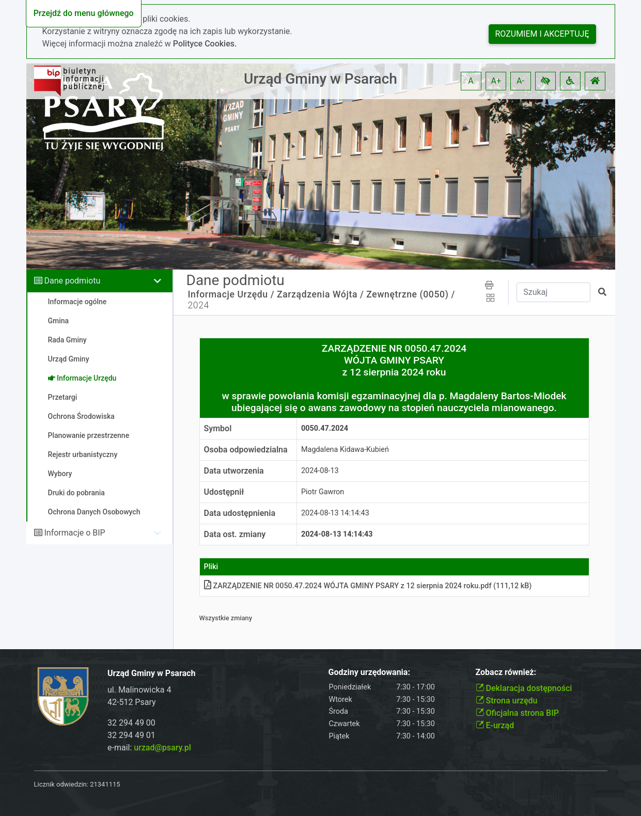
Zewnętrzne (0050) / (410, 294)
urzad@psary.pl (162, 747)
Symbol (218, 428)
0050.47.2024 (324, 428)
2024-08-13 (320, 470)
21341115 (105, 784)
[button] (545, 81)
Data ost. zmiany (235, 534)
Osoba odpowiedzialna (246, 449)
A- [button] (520, 81)
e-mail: (149, 747)
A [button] (470, 81)
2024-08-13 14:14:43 (335, 513)
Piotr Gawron (322, 492)
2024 (198, 305)
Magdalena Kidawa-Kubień (345, 449)
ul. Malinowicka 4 (139, 690)
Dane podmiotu (72, 281)
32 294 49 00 (131, 723)
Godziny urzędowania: (369, 672)
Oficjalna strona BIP (517, 713)
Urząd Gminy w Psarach (320, 78)
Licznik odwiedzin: (61, 784)
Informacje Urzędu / (231, 294)
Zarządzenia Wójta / (320, 294)
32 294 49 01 (131, 735)
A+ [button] (496, 81)
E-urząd (495, 725)
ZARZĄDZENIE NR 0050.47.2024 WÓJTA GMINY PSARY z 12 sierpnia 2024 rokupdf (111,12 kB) (368, 586)
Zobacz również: (506, 672)
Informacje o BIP (74, 533)
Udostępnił (224, 492)
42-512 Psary (131, 702)
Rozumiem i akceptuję (542, 34)
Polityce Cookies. (205, 44)
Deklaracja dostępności (524, 688)
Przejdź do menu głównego (84, 13)
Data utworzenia (234, 471)
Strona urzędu (507, 700)
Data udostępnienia (240, 513)
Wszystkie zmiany (226, 618)
